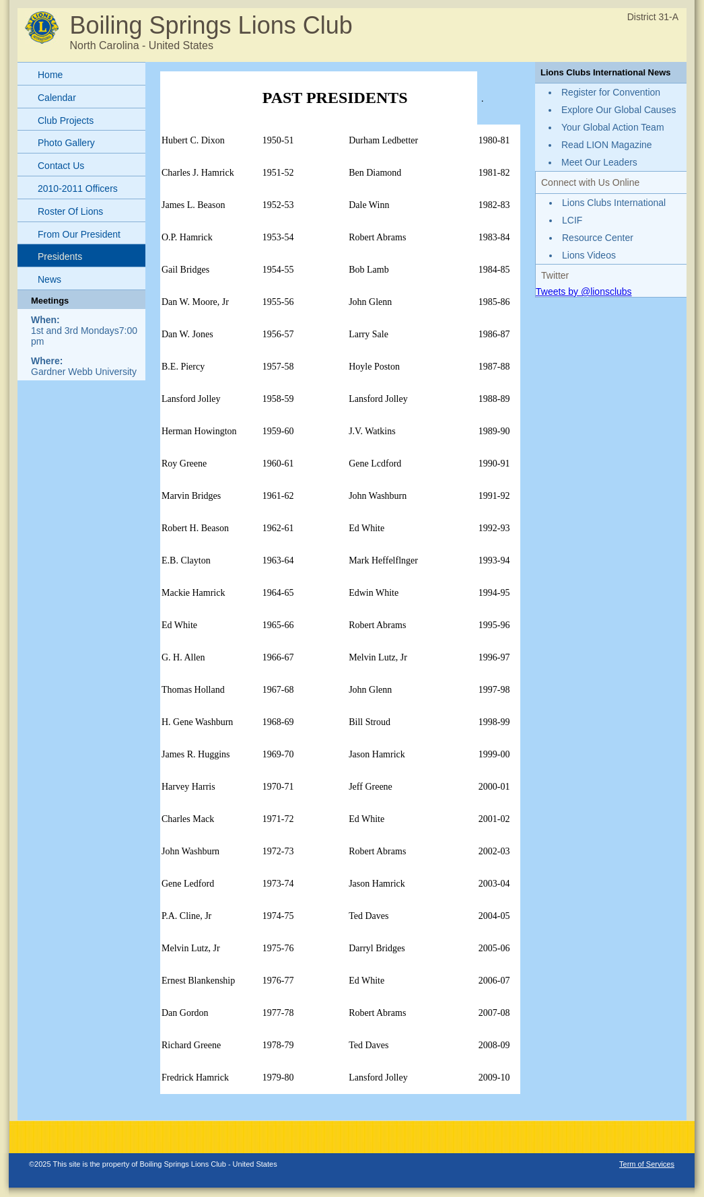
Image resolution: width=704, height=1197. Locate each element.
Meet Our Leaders (599, 162)
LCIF (572, 220)
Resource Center (597, 237)
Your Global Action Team (612, 127)
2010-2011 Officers (78, 188)
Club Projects (66, 120)
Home (50, 74)
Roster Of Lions (70, 211)
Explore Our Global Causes (618, 109)
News (49, 279)
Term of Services (646, 1164)
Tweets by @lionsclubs (584, 291)
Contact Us (61, 165)
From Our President (79, 234)
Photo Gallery (66, 142)
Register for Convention (610, 92)
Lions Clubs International (614, 202)
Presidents (60, 256)
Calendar (57, 97)
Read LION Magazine (606, 144)
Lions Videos (589, 255)
